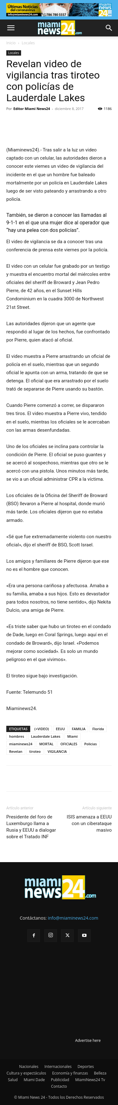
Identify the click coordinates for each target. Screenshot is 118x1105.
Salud (13, 1079)
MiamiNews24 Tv (90, 1079)
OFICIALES (68, 743)
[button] (11, 27)
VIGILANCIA (57, 751)
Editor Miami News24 (32, 108)
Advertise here (88, 1040)
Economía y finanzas (70, 1073)
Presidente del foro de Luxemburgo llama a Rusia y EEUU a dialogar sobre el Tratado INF (31, 827)
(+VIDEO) (41, 728)
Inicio (11, 43)
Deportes (85, 1066)
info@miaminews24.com (73, 918)
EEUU (60, 728)
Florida (98, 728)
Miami (72, 736)
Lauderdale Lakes (45, 736)
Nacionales (28, 1066)
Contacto (59, 1086)
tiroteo (35, 751)
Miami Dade (34, 1079)
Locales (28, 43)
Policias (90, 743)
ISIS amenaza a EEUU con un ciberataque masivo (89, 823)
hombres (16, 736)
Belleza (100, 1073)
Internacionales (57, 1066)
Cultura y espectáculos (26, 1073)
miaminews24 (20, 743)
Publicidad (60, 1079)
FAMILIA (78, 728)
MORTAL (46, 743)
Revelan (15, 751)
